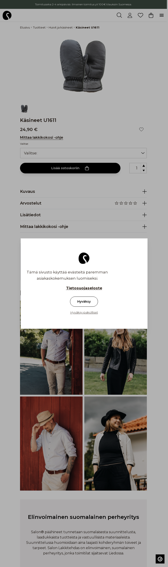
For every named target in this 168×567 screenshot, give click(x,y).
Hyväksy (84, 301)
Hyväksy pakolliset (84, 312)
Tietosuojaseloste (84, 288)
